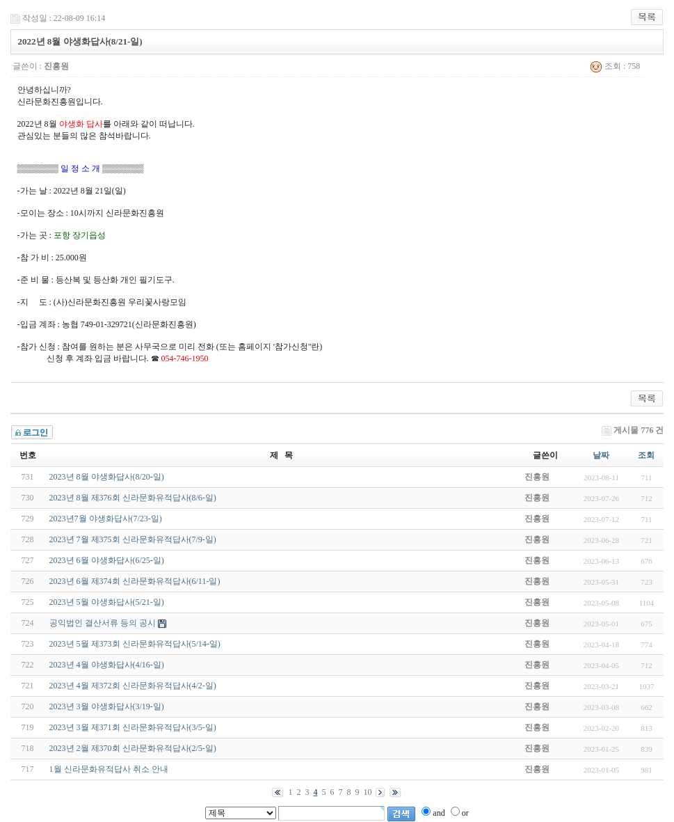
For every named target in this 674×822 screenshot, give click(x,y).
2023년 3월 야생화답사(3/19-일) (106, 706)
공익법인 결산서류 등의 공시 (102, 623)
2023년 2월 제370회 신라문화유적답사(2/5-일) (132, 748)
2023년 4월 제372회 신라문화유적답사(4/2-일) (132, 685)
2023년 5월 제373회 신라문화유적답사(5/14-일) (134, 644)
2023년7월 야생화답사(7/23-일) (105, 518)
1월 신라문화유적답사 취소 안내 (108, 769)
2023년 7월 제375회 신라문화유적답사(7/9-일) (132, 539)
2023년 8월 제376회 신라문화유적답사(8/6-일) (132, 498)
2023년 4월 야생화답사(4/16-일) (106, 665)
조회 (646, 455)
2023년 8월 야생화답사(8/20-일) (106, 477)
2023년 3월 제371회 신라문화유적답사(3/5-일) (132, 727)
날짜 (601, 455)
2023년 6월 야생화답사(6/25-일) (106, 560)
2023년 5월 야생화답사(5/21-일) (106, 602)
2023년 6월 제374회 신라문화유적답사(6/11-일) (134, 581)
